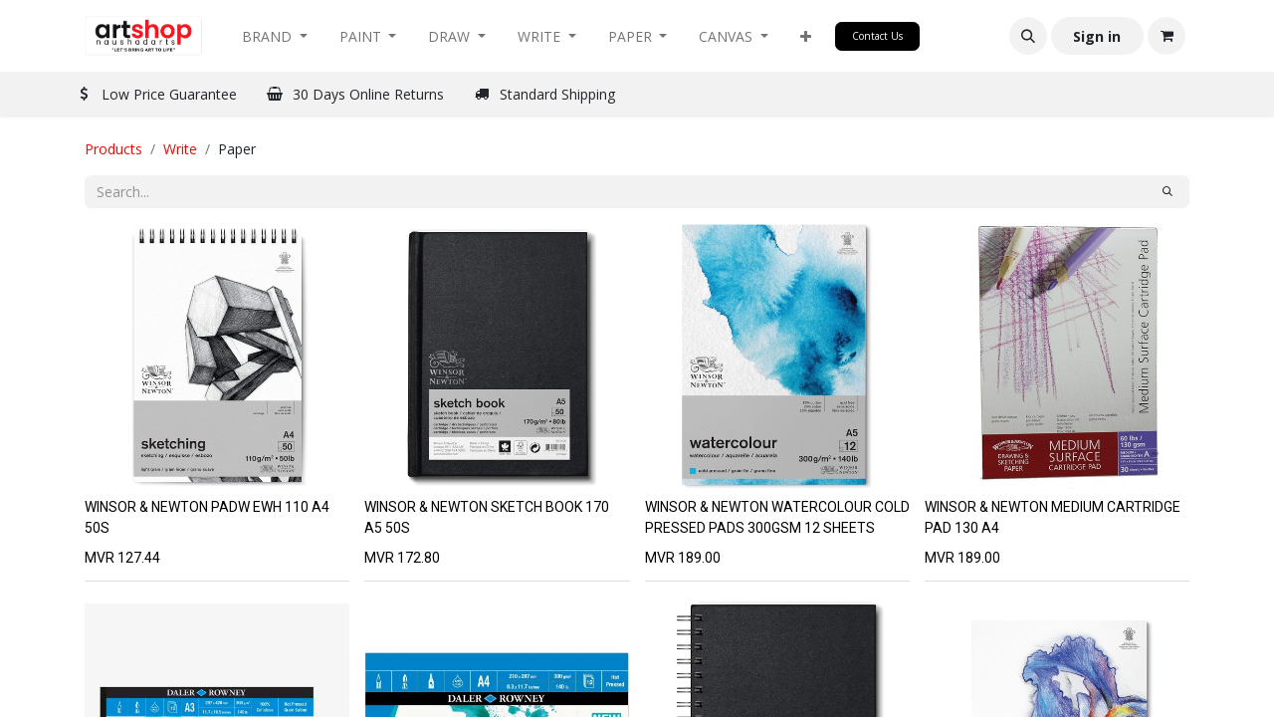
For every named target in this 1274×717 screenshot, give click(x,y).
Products (113, 148)
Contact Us (877, 36)
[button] (805, 36)
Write (180, 148)
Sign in (1097, 36)
